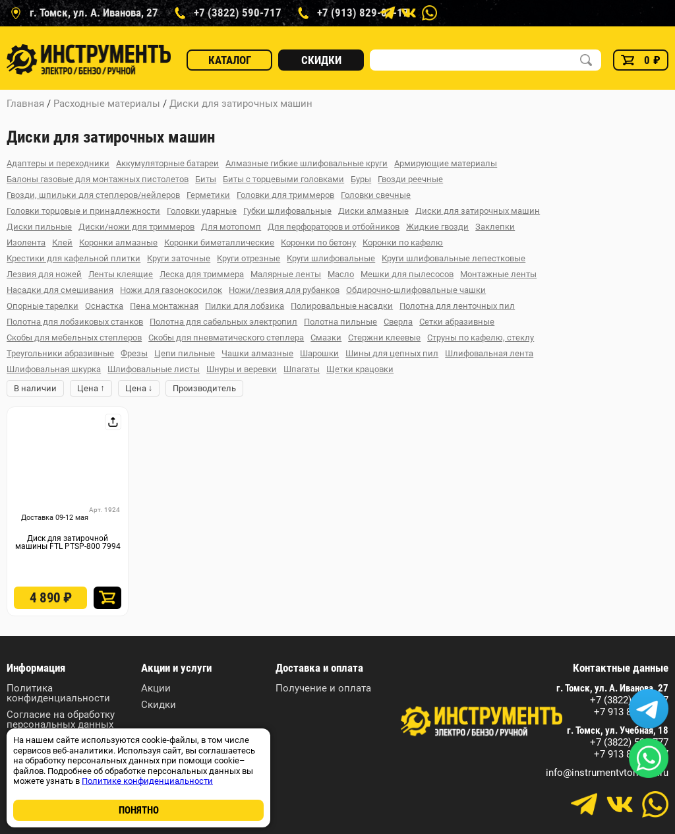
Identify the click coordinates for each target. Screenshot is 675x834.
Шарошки (319, 353)
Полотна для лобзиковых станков (75, 321)
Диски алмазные (373, 211)
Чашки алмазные (257, 353)
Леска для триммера (202, 274)
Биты (205, 179)
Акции (156, 688)
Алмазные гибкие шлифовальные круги (306, 163)
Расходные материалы (106, 104)
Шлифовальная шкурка (54, 369)
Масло (341, 274)
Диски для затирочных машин (240, 104)
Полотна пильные (340, 321)
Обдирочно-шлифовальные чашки (416, 290)
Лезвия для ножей (44, 274)
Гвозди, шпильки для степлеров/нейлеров (93, 195)
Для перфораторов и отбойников (333, 226)
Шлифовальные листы (153, 369)
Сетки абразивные (456, 321)
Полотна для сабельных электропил (223, 321)
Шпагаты (301, 369)
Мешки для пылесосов (407, 274)
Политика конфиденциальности (58, 693)
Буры (361, 179)
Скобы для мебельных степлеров (74, 337)
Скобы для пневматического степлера (226, 337)
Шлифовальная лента (489, 353)
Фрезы (134, 353)
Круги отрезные (248, 258)
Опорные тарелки (42, 306)
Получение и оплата (323, 688)
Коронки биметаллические (219, 242)
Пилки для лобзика (244, 306)
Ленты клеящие (120, 274)
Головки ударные (202, 211)
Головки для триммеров (285, 195)
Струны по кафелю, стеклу (480, 337)
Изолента (26, 242)
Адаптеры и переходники (58, 163)
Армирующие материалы (445, 163)
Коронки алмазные (118, 242)
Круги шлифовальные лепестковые (453, 258)
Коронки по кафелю (403, 242)
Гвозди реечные (410, 179)
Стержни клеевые (384, 337)
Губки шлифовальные (287, 211)
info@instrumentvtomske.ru (607, 773)
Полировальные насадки (342, 306)
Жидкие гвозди (437, 226)
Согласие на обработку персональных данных (61, 720)
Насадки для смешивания (60, 290)
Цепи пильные (184, 353)
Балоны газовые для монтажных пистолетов (98, 179)
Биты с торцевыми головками (283, 179)
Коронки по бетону (318, 242)
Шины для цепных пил (391, 353)
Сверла (398, 321)
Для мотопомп (231, 226)
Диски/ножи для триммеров (136, 226)
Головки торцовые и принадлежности (83, 211)
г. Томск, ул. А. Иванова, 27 (612, 688)
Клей (62, 242)
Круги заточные (178, 258)
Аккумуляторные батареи (167, 163)
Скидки (321, 60)
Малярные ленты (285, 274)
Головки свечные (376, 195)
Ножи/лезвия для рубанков (284, 290)
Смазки (325, 337)
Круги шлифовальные (331, 258)
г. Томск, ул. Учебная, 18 (617, 731)
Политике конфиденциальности (147, 781)
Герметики (208, 195)
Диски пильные (39, 226)
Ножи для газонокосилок (171, 290)
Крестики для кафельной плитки (73, 258)
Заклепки (495, 226)
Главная (25, 104)
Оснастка (104, 306)
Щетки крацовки (360, 369)
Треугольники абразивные (60, 353)
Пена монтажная (164, 306)
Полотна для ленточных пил (457, 306)
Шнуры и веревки (241, 369)
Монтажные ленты (498, 274)
